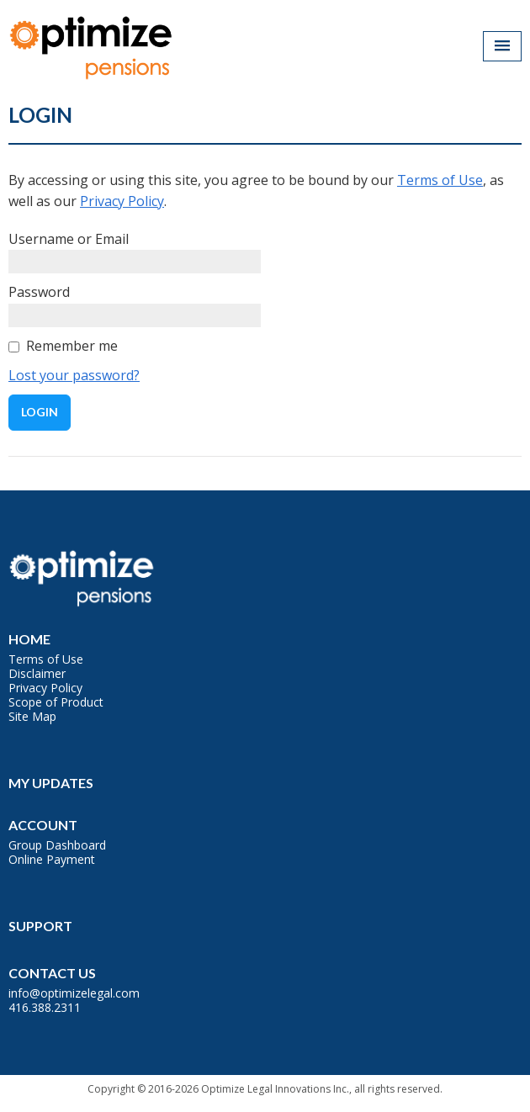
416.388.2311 (44, 1007)
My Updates (50, 783)
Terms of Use (440, 180)
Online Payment (51, 859)
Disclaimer (37, 673)
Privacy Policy (122, 201)
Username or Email (68, 239)
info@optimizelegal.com (74, 993)
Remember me (72, 345)
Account (42, 825)
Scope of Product (55, 702)
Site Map (32, 716)
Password (39, 292)
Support (40, 926)
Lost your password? (74, 375)
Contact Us (52, 973)
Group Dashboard (57, 845)
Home (29, 639)
